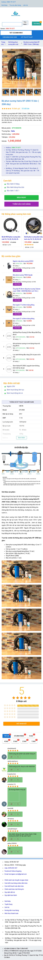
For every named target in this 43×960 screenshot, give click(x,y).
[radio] (14, 698)
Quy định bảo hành (11, 895)
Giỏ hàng (37, 23)
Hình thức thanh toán (11, 913)
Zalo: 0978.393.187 (11, 868)
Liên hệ (25, 5)
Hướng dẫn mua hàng (12, 910)
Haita (13, 131)
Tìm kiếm (25, 23)
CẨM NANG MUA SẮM (10, 37)
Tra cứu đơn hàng (15, 5)
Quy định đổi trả (10, 892)
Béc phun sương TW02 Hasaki (22, 275)
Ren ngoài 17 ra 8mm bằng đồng (23, 305)
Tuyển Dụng (8, 904)
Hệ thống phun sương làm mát (13, 43)
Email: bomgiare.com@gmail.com (16, 874)
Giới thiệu (8, 901)
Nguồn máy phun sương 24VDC (23, 261)
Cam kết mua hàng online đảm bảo (16, 883)
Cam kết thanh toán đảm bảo (14, 886)
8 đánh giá (16, 109)
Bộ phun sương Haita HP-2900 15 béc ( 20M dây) (32, 43)
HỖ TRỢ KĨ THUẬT (27, 37)
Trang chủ (3, 43)
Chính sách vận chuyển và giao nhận (16, 880)
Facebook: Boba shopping (13, 871)
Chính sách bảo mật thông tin (14, 889)
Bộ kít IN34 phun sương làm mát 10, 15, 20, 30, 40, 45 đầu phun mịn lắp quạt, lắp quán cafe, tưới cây (20, 238)
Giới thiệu (4, 5)
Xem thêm (21, 438)
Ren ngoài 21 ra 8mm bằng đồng (23, 318)
